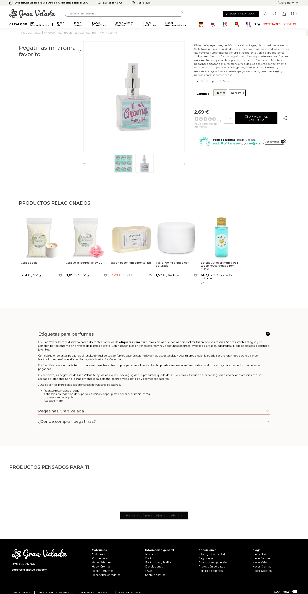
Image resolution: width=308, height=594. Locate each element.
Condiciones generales (213, 562)
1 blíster (189, 99)
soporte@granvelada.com (29, 569)
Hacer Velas (260, 562)
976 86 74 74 (288, 2)
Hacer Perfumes (102, 570)
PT (237, 24)
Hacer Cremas (101, 566)
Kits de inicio (100, 558)
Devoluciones (154, 566)
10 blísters (206, 99)
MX (225, 24)
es (294, 13)
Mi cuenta (151, 554)
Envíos (149, 558)
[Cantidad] (208, 123)
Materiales (98, 554)
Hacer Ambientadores (106, 575)
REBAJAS (289, 24)
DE (201, 24)
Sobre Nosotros (155, 575)
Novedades (272, 24)
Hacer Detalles (262, 570)
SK (213, 24)
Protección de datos (212, 566)
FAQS (149, 570)
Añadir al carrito (246, 123)
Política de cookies (211, 570)
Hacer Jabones (101, 562)
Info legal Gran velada (212, 554)
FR (248, 24)
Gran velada (259, 554)
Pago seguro (207, 558)
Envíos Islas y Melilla (158, 562)
